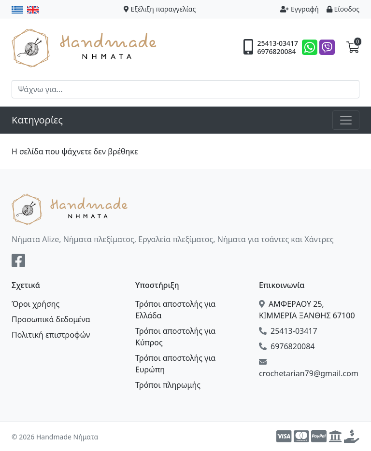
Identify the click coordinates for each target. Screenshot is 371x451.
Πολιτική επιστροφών (51, 334)
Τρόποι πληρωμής (167, 385)
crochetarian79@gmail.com (308, 368)
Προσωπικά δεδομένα (51, 319)
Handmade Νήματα (85, 47)
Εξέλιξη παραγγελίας (160, 9)
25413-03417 (277, 43)
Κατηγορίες (37, 119)
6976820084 (276, 51)
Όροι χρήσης (35, 304)
